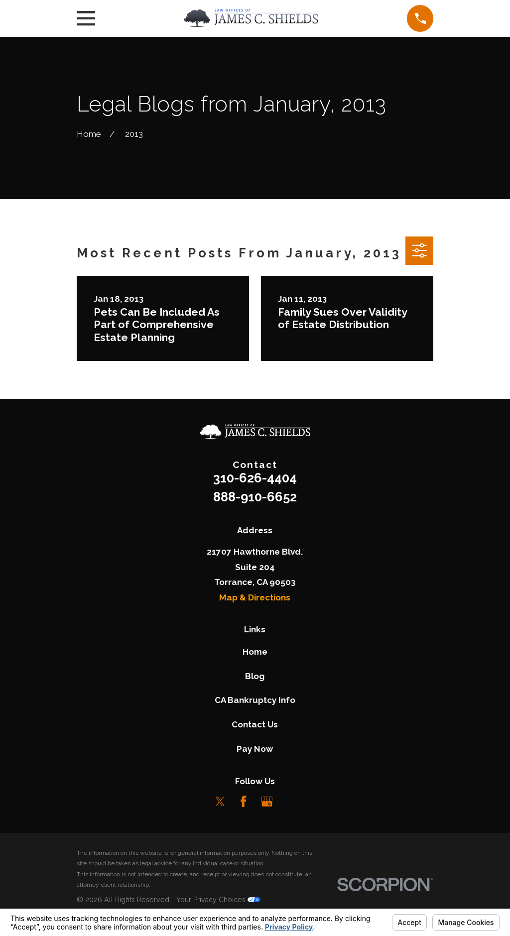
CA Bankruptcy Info (255, 700)
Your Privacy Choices (218, 900)
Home (255, 652)
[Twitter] (220, 802)
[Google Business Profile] (267, 802)
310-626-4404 (255, 477)
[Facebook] (244, 802)
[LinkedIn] (290, 802)
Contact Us (255, 724)
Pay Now (255, 749)
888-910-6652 (255, 496)
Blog (254, 676)
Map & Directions (254, 597)
